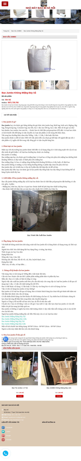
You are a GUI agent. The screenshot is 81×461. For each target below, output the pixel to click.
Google (8, 435)
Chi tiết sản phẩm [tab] (10, 115)
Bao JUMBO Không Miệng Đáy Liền (59, 388)
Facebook (9, 427)
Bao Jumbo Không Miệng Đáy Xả (33, 31)
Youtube (8, 439)
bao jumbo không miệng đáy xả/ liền (19, 314)
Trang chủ (6, 31)
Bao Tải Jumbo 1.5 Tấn (20, 388)
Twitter (8, 431)
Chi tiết (20, 396)
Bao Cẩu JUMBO (16, 31)
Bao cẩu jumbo (7, 181)
